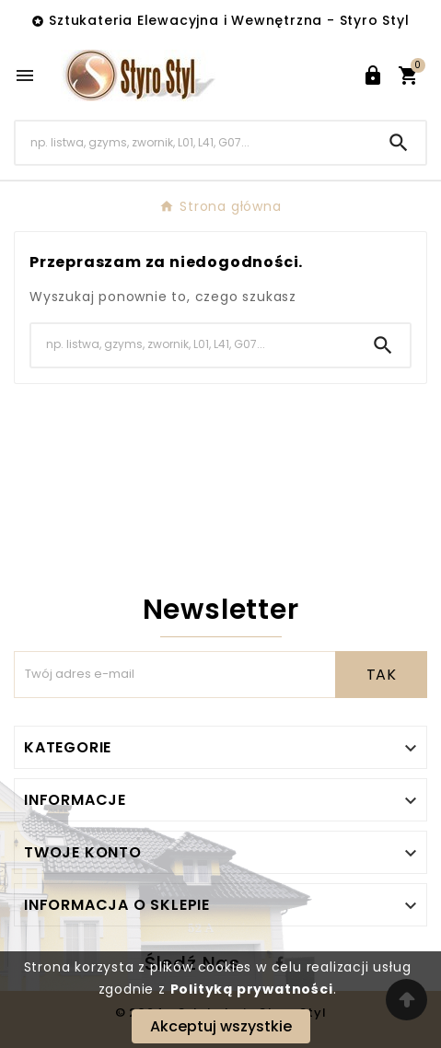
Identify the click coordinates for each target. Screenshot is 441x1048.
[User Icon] (373, 75)
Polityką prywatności (251, 989)
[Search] (194, 142)
